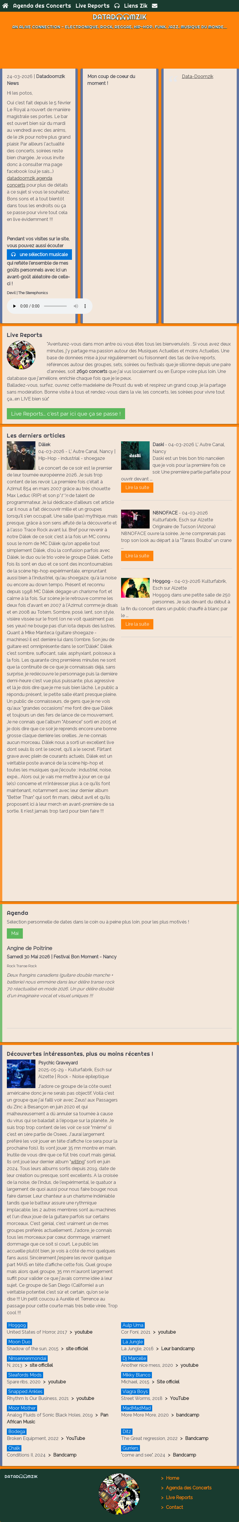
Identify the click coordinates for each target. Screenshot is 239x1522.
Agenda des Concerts (42, 5)
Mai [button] (15, 933)
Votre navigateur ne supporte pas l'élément (50, 306)
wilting (78, 1161)
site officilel (41, 1365)
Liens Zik (135, 5)
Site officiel (168, 1382)
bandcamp (187, 1415)
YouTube (179, 1398)
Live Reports (93, 5)
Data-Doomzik (197, 76)
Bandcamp (196, 1438)
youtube (83, 1332)
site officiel (77, 1348)
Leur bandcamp (178, 1348)
